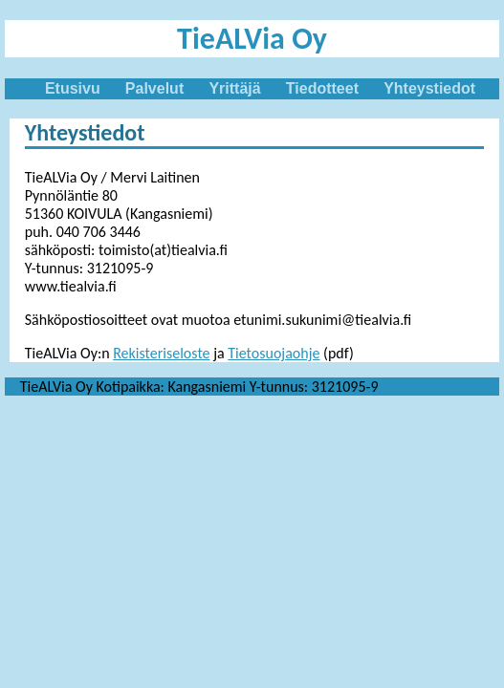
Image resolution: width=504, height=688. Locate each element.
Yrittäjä (234, 88)
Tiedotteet (322, 88)
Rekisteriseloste (161, 353)
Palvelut (154, 88)
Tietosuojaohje (273, 353)
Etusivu (72, 88)
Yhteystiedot (429, 88)
